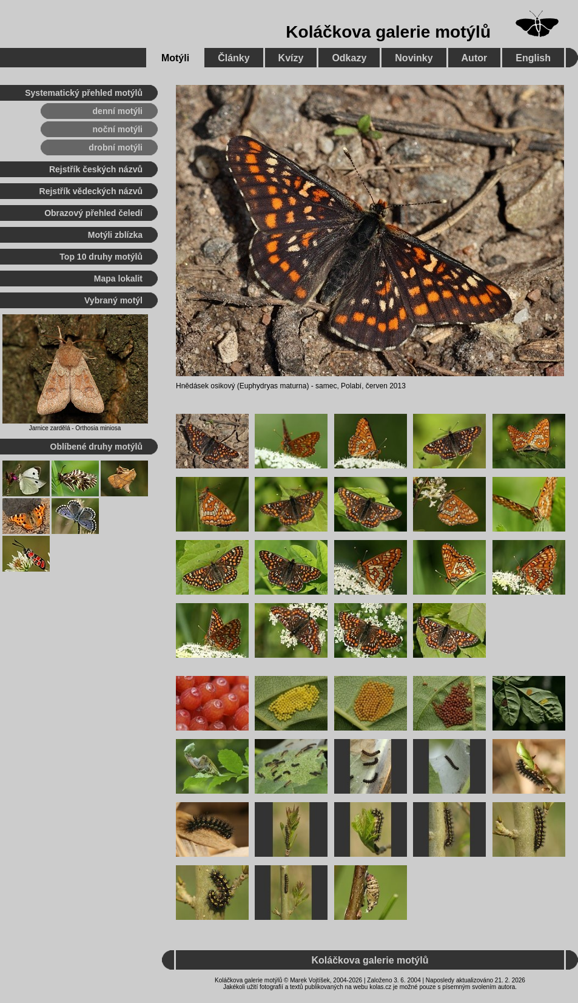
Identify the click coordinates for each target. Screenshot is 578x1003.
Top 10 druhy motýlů (101, 257)
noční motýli (118, 129)
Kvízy (291, 58)
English (533, 58)
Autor (475, 58)
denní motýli (118, 111)
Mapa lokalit (118, 278)
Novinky (413, 58)
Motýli (175, 58)
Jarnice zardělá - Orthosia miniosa (75, 428)
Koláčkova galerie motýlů (388, 31)
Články (233, 58)
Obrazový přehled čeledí (93, 213)
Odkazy (349, 58)
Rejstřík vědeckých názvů (91, 191)
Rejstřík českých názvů (96, 169)
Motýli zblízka (115, 235)
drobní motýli (116, 147)
